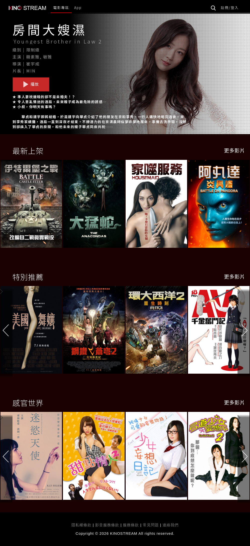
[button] (244, 331)
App (78, 7)
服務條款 (131, 525)
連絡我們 (171, 525)
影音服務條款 (107, 525)
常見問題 (151, 525)
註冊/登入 (230, 7)
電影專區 (61, 7)
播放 (31, 84)
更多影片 (234, 150)
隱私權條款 (81, 525)
